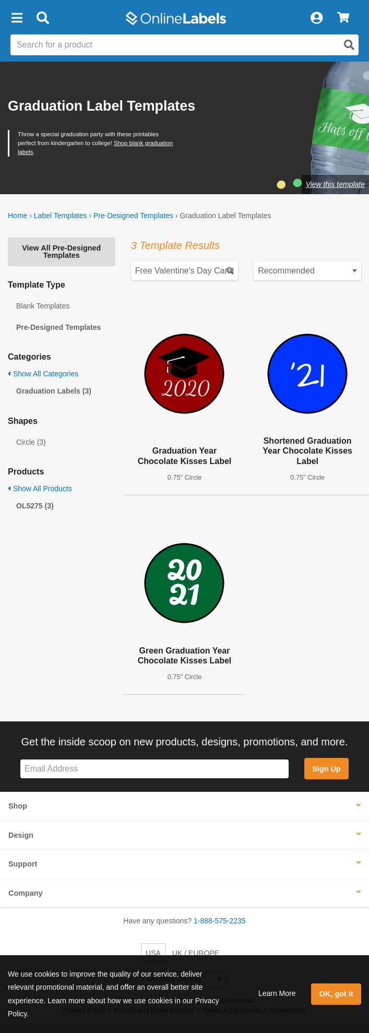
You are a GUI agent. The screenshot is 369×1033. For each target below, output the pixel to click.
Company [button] (25, 893)
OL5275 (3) (35, 506)
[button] (16, 18)
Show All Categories (43, 374)
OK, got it (336, 994)
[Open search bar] (42, 18)
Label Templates (60, 215)
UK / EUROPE (195, 953)
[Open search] (349, 44)
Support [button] (22, 864)
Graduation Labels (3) (53, 391)
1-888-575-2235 (220, 921)
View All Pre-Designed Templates (61, 251)
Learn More (277, 993)
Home (17, 215)
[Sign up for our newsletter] (154, 769)
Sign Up (326, 769)
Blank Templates (42, 306)
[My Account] (316, 18)
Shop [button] (17, 806)
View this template (335, 184)
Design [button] (20, 835)
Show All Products (40, 488)
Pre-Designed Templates (133, 215)
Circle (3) (31, 442)
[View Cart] (343, 18)
